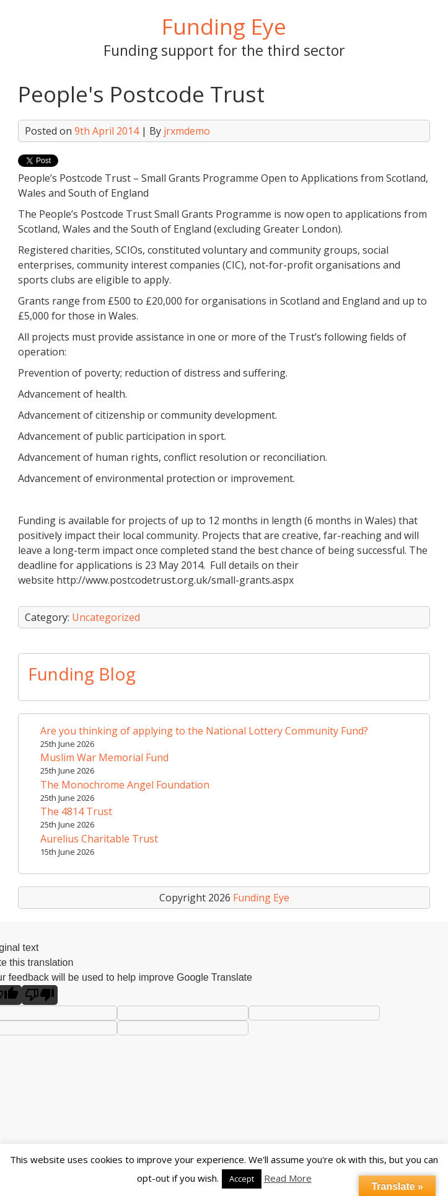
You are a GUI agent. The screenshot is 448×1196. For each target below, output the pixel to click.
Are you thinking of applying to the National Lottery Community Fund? (204, 731)
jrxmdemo (187, 131)
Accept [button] (241, 1178)
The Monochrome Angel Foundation (124, 785)
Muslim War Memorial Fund (104, 757)
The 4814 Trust (76, 811)
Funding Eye (224, 26)
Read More (288, 1178)
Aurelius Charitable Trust (99, 839)
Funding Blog (82, 673)
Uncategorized (106, 617)
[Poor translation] (40, 995)
